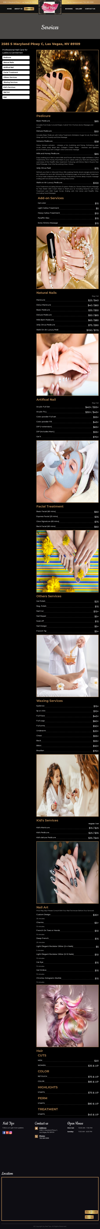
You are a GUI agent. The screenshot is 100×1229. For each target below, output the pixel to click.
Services (29, 9)
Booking (69, 9)
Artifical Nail (9, 67)
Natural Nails (9, 62)
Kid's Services (9, 87)
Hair (5, 97)
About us (18, 9)
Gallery (78, 9)
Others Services (10, 77)
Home (9, 9)
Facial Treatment (11, 72)
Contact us (90, 9)
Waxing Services (11, 82)
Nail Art (7, 92)
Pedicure (7, 57)
